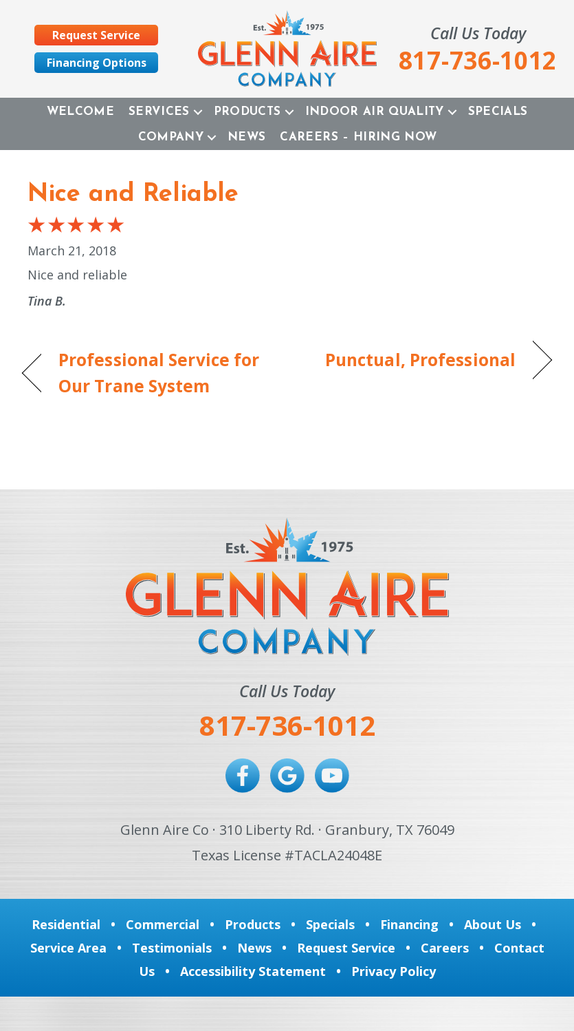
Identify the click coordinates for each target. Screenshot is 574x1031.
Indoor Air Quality (374, 112)
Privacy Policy (393, 971)
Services (159, 112)
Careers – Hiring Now (358, 137)
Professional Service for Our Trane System (158, 373)
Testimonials (172, 947)
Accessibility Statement (253, 971)
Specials (498, 112)
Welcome (80, 112)
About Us (492, 924)
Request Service (346, 947)
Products (247, 112)
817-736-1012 (287, 725)
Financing (409, 924)
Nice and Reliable (133, 194)
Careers (445, 947)
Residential (66, 924)
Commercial (162, 924)
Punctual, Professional (420, 359)
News (246, 137)
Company (170, 137)
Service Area (68, 947)
